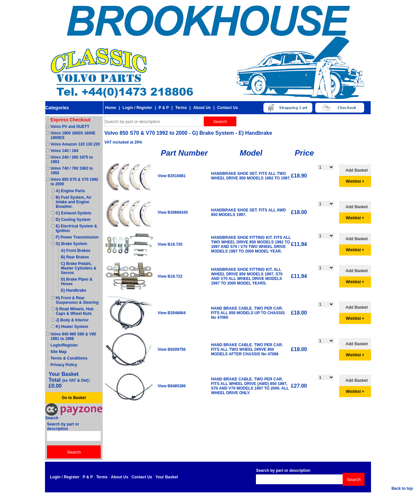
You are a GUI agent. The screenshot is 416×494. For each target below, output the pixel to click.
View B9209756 (172, 349)
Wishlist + (355, 181)
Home (110, 107)
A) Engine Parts (70, 191)
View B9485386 (172, 386)
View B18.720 (170, 244)
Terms (181, 107)
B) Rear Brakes (75, 257)
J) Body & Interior (72, 320)
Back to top (402, 488)
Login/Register (64, 345)
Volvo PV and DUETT (70, 126)
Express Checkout (70, 119)
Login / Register (137, 107)
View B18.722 (170, 276)
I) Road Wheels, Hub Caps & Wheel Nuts (75, 311)
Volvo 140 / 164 (64, 150)
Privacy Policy (64, 365)
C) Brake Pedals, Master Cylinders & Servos (79, 268)
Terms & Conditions (69, 358)
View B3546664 (172, 313)
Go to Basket (74, 397)
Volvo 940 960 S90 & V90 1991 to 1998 (73, 336)
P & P (164, 107)
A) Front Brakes (75, 250)
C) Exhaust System (73, 213)
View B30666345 (173, 212)
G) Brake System (71, 243)
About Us (202, 107)
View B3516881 (172, 176)
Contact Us (227, 107)
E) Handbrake (73, 290)
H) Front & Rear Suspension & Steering (77, 300)
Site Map (59, 351)
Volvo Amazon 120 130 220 (75, 144)
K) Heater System (72, 326)
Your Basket (167, 477)
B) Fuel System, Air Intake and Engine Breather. (74, 202)
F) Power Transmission (77, 237)
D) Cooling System (73, 219)
